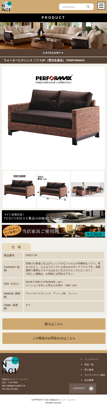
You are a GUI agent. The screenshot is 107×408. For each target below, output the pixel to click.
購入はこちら (54, 324)
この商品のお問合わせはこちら (53, 338)
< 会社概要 (87, 380)
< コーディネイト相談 (93, 375)
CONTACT (79, 388)
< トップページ (89, 359)
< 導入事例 (87, 369)
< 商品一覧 (87, 364)
